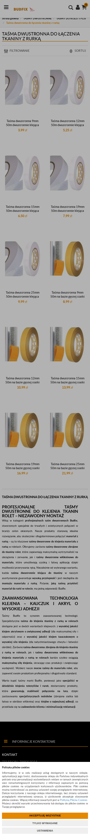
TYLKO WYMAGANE (45, 823)
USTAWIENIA (45, 830)
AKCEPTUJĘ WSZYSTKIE (45, 815)
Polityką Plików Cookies (73, 800)
